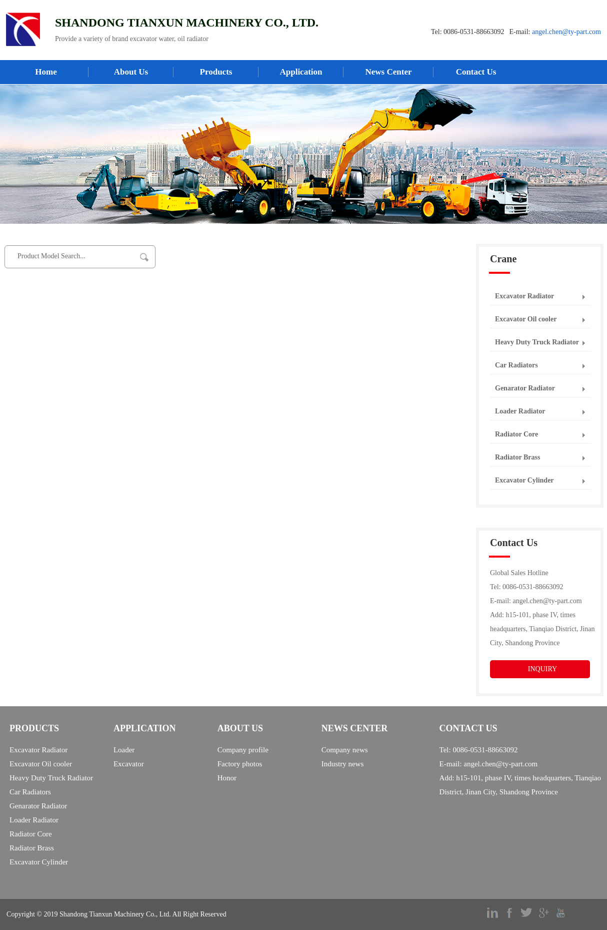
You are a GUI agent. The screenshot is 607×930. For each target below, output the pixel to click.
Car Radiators (516, 365)
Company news (345, 750)
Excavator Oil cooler (525, 319)
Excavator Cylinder (524, 480)
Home (45, 72)
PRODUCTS (34, 728)
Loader (124, 750)
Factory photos (240, 764)
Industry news (343, 764)
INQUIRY (542, 669)
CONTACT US (469, 728)
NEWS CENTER (355, 728)
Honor (227, 778)
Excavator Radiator (524, 296)
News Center (389, 72)
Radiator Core (516, 434)
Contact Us (476, 72)
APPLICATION (145, 728)
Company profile (243, 750)
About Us (131, 72)
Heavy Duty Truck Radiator (537, 342)
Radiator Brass (517, 457)
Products (216, 72)
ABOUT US (240, 728)
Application (301, 72)
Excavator (129, 764)
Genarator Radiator (525, 388)
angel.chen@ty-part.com (566, 32)
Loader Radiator (520, 411)
